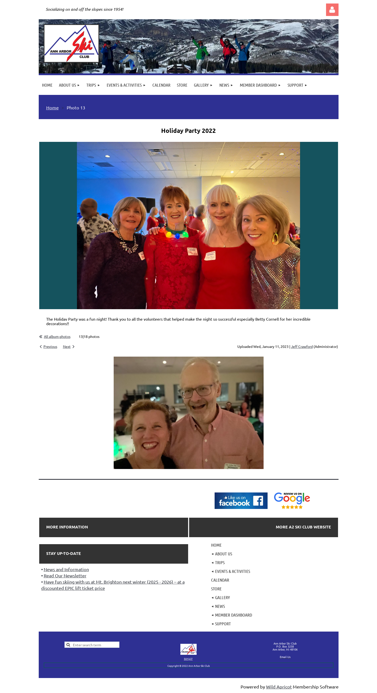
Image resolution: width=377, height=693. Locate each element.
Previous (50, 346)
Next (67, 346)
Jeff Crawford (302, 346)
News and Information (66, 569)
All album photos (57, 336)
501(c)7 (188, 659)
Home (52, 107)
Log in (332, 9)
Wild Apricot (279, 686)
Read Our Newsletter (65, 575)
